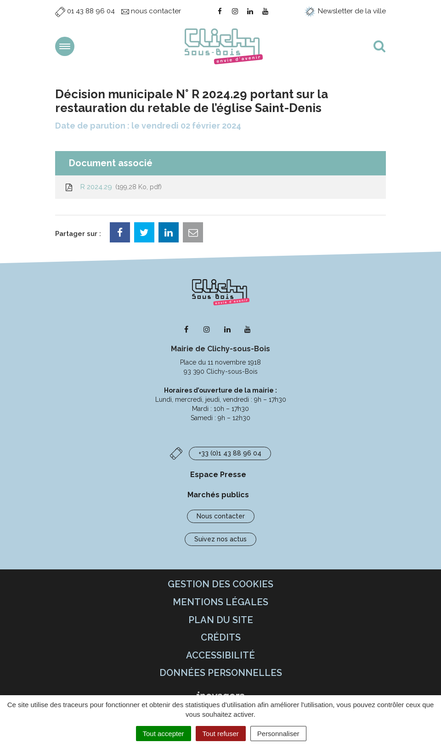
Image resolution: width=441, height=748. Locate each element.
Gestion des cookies (220, 584)
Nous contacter (221, 516)
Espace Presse (218, 474)
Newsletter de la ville (345, 11)
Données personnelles (220, 672)
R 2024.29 (113, 186)
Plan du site (220, 619)
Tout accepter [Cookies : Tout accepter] (163, 733)
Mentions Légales (220, 601)
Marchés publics (218, 494)
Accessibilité (220, 655)
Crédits (221, 637)
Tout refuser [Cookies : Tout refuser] (221, 733)
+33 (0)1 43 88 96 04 (229, 453)
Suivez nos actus (220, 539)
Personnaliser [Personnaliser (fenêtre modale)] (278, 733)
